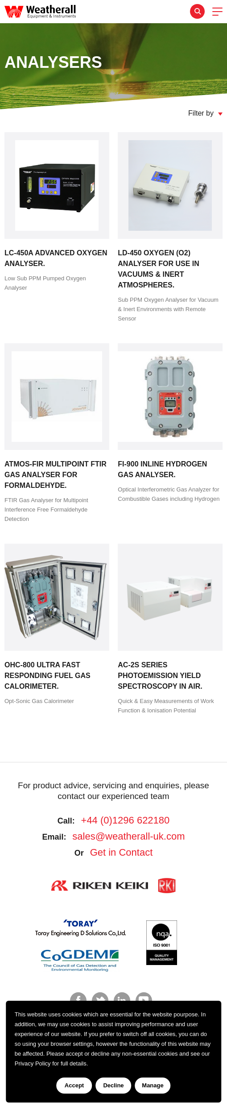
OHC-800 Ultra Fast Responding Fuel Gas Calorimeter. (47, 675)
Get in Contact (121, 852)
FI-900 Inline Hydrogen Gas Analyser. (162, 469)
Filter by (201, 113)
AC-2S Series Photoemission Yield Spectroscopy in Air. (160, 675)
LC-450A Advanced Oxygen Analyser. (55, 258)
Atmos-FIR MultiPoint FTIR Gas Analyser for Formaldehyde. (55, 474)
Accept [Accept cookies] (74, 1085)
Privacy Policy (33, 1063)
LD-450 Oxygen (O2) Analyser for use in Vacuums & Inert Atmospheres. (158, 269)
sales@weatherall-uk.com (128, 836)
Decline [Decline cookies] (113, 1085)
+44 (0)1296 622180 (125, 820)
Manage (152, 1085)
